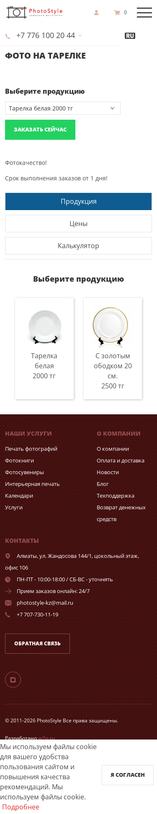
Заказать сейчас (40, 129)
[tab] (78, 201)
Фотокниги (19, 460)
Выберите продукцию (45, 91)
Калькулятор (78, 245)
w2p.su (46, 738)
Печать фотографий (31, 448)
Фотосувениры (24, 472)
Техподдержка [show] (115, 495)
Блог (103, 484)
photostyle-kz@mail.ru (45, 602)
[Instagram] (18, 679)
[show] (99, 12)
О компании (113, 448)
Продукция (79, 201)
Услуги (14, 507)
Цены (78, 223)
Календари (19, 495)
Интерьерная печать (32, 484)
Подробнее (20, 806)
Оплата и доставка (120, 460)
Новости (108, 472)
